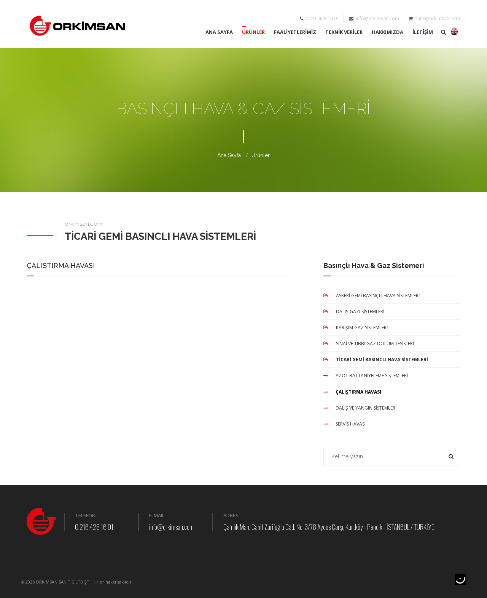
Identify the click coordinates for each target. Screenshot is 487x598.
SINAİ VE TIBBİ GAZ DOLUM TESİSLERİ (368, 344)
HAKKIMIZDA (387, 32)
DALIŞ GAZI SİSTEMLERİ (353, 311)
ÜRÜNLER (253, 32)
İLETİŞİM (422, 32)
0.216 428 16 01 (94, 527)
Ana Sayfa (229, 156)
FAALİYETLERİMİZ (295, 32)
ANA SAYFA (219, 32)
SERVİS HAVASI (344, 424)
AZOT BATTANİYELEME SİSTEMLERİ (365, 376)
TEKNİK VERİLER (344, 32)
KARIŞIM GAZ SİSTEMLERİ (355, 327)
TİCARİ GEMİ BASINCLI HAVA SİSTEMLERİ (375, 360)
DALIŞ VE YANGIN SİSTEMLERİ (359, 408)
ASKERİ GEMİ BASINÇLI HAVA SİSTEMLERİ (371, 295)
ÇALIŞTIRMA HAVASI (352, 392)
